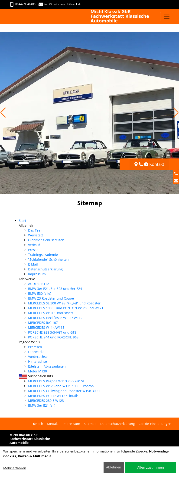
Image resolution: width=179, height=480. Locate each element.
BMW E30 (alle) (39, 293)
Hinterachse (37, 361)
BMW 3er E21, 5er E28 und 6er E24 (55, 288)
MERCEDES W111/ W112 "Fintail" (53, 395)
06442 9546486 (23, 4)
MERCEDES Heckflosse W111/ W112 (55, 318)
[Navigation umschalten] (166, 16)
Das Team (35, 230)
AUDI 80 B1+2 (38, 284)
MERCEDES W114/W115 (46, 327)
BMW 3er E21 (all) (41, 405)
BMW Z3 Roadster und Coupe (51, 298)
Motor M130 (37, 371)
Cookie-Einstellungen (155, 423)
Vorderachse (38, 356)
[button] (3, 113)
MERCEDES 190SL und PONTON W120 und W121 (65, 308)
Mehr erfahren (14, 468)
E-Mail (33, 264)
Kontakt (53, 423)
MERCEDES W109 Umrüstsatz (50, 313)
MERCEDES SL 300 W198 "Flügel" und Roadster (64, 303)
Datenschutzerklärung (45, 269)
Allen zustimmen (150, 467)
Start (22, 220)
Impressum (37, 274)
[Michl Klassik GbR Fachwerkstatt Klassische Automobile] (8, 16)
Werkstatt (35, 235)
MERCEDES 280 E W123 (46, 400)
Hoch (38, 423)
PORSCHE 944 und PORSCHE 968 (53, 337)
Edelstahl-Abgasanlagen (47, 366)
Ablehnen (113, 467)
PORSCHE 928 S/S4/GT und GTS (52, 332)
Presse (33, 250)
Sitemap (90, 423)
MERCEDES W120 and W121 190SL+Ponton (61, 386)
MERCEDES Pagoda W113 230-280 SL (56, 381)
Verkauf (34, 245)
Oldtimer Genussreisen (46, 240)
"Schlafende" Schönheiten (48, 259)
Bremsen (35, 347)
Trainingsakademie (43, 254)
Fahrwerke (36, 352)
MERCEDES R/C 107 (43, 322)
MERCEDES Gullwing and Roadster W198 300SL (64, 391)
